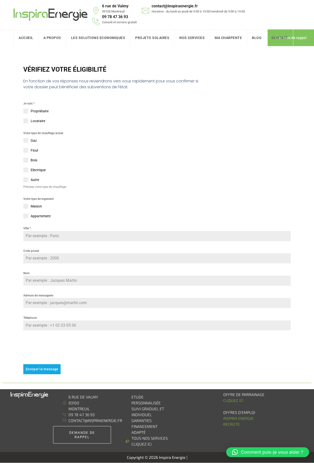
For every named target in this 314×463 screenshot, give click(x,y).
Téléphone (30, 318)
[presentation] (157, 347)
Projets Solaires (152, 38)
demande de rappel (82, 434)
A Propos (52, 38)
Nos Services (192, 38)
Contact (280, 38)
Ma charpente (228, 38)
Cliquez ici (233, 400)
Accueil (26, 38)
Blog (257, 38)
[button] (267, 452)
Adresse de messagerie (38, 295)
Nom (26, 273)
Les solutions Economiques (98, 38)
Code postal (31, 251)
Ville (27, 228)
